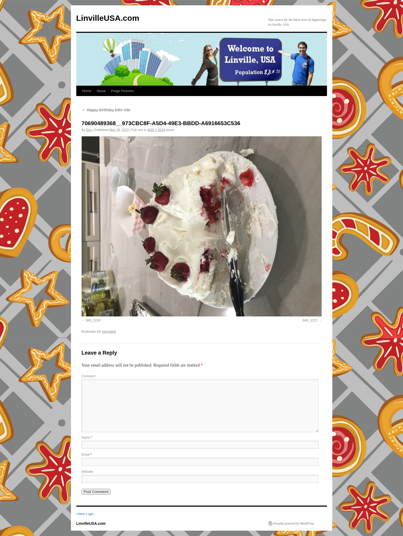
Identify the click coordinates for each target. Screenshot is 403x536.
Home (86, 91)
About (101, 91)
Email (87, 454)
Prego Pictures (122, 91)
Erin (89, 130)
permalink (109, 331)
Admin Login (85, 514)
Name (87, 437)
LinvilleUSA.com (107, 18)
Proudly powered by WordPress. (294, 523)
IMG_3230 (93, 320)
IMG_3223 (309, 320)
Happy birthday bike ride (106, 110)
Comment (88, 376)
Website (87, 472)
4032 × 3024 (156, 130)
